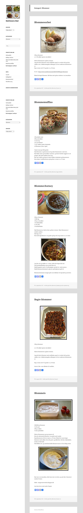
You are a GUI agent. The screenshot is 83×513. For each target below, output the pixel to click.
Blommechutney (43, 185)
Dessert (58, 88)
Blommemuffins (43, 102)
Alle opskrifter (48, 88)
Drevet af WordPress (39, 509)
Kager (57, 172)
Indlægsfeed (8, 77)
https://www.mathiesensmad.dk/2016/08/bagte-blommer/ (53, 71)
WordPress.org (9, 81)
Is (60, 88)
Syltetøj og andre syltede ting (62, 285)
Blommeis (40, 393)
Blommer (54, 88)
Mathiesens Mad (12, 21)
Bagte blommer (43, 299)
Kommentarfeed (9, 79)
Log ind (7, 74)
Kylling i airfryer (9, 57)
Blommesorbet (42, 22)
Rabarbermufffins (10, 63)
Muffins (60, 172)
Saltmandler (8, 55)
